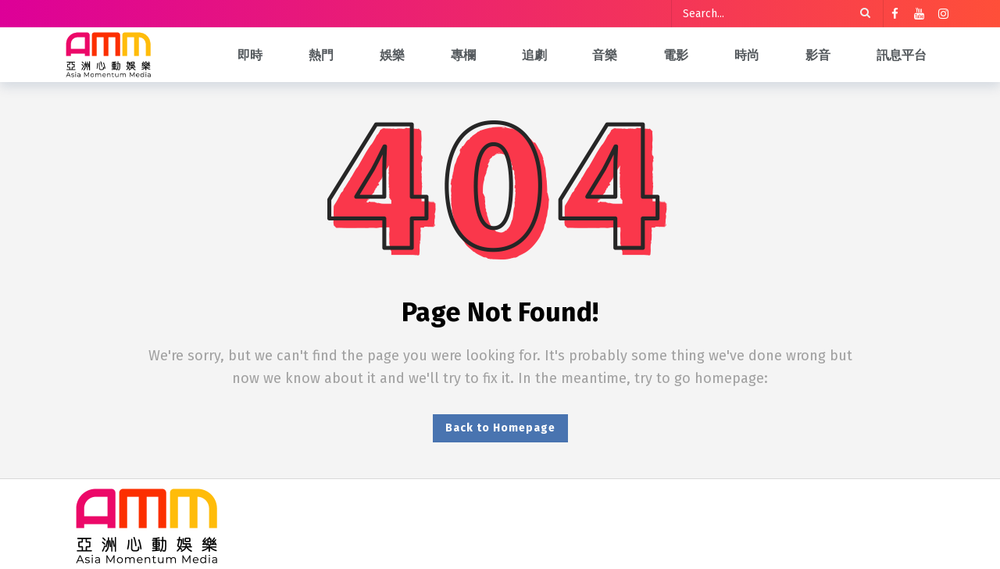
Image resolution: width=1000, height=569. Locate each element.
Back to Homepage (500, 428)
